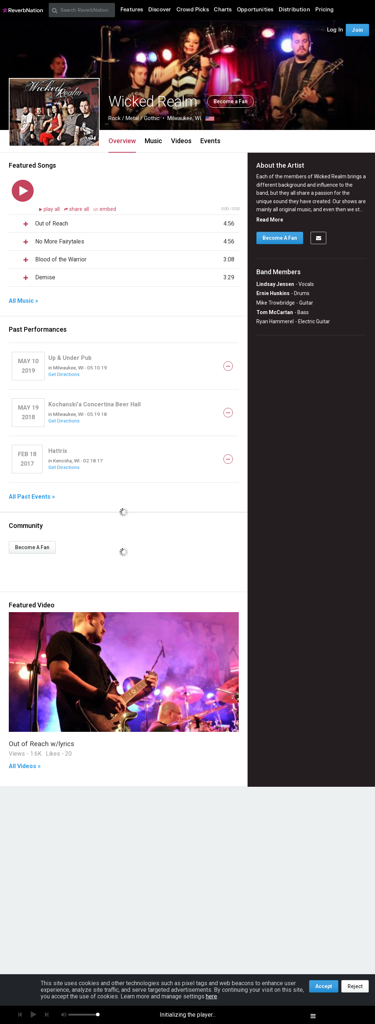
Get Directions (63, 374)
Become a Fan (231, 101)
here (211, 996)
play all (52, 209)
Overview (122, 141)
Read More (269, 220)
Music (153, 141)
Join (357, 30)
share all (77, 209)
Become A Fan (32, 547)
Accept (323, 986)
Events (210, 141)
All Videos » (25, 766)
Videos (181, 141)
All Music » (23, 301)
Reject (355, 986)
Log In (335, 30)
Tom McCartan (274, 312)
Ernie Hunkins (273, 293)
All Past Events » (32, 497)
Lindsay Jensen (275, 284)
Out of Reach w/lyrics (41, 744)
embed (104, 209)
